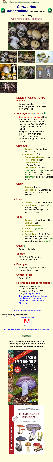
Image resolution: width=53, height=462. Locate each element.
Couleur (28, 149)
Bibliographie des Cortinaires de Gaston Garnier (33, 294)
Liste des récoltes (18, 310)
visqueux (29, 170)
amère (27, 172)
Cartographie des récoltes (33, 310)
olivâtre (29, 177)
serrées (48, 205)
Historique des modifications (11, 316)
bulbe (50, 239)
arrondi (47, 241)
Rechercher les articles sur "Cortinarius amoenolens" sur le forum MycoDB (27, 329)
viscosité (39, 170)
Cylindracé (38, 228)
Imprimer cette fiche (27, 317)
